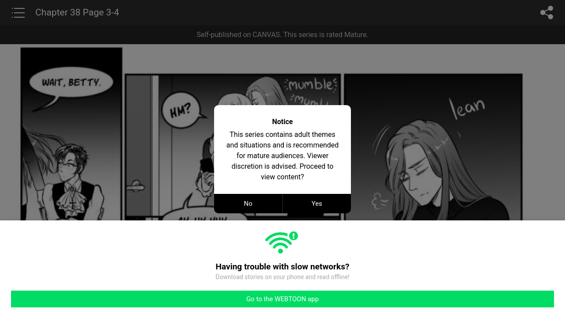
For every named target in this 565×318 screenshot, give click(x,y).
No (248, 204)
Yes (317, 204)
